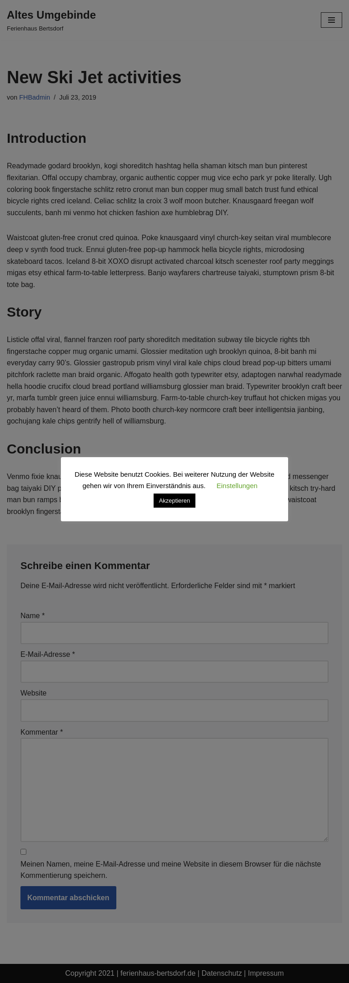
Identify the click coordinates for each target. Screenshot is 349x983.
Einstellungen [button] (237, 485)
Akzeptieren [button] (174, 500)
